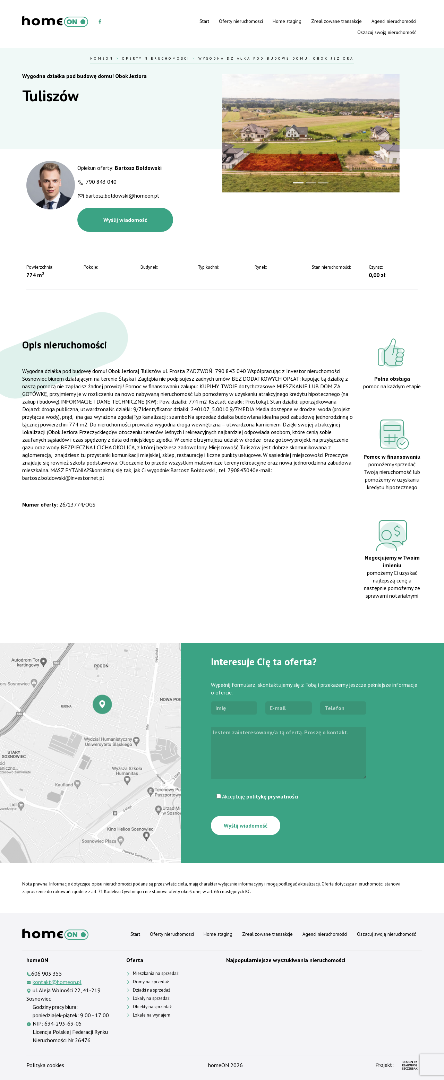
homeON (218, 1065)
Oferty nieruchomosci (241, 21)
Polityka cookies (45, 1065)
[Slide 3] (323, 183)
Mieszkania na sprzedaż (156, 973)
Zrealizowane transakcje (336, 21)
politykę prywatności (272, 796)
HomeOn (101, 58)
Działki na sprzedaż (151, 990)
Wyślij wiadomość (125, 219)
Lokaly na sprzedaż (151, 998)
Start (204, 21)
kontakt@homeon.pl (57, 981)
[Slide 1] (298, 183)
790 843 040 (101, 181)
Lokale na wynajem (151, 1015)
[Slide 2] (311, 183)
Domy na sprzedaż (151, 982)
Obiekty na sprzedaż (152, 1007)
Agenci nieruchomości (394, 21)
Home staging (287, 21)
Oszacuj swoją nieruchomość (386, 32)
